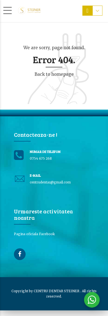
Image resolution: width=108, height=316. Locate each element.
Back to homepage (54, 74)
